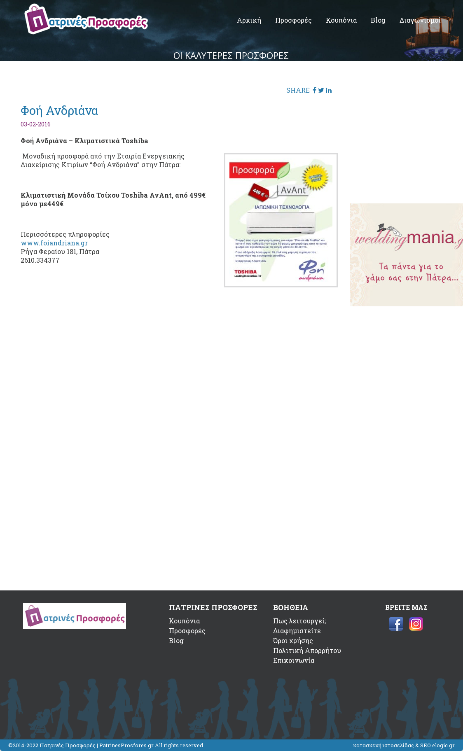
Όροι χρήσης (293, 640)
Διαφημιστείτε (297, 630)
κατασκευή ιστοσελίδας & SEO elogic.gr (404, 745)
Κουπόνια (341, 20)
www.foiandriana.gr (54, 242)
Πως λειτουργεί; (299, 620)
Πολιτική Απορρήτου (307, 650)
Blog (378, 20)
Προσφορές (293, 20)
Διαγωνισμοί (420, 20)
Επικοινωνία (293, 660)
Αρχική (249, 20)
